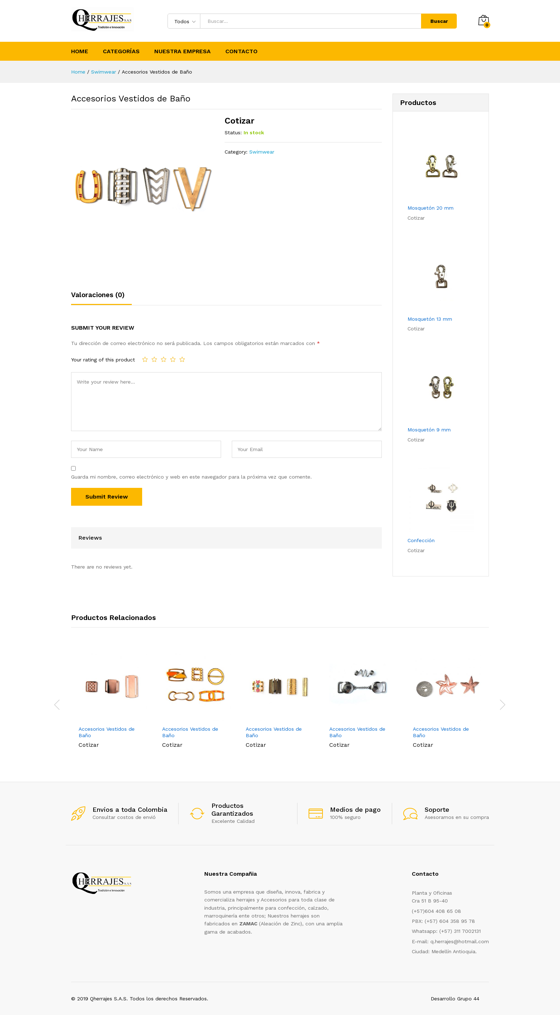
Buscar (439, 21)
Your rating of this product (103, 359)
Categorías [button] (121, 51)
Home (79, 51)
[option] (113, 700)
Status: (233, 132)
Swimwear (261, 152)
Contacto (241, 51)
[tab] (101, 298)
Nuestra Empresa (182, 51)
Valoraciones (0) (98, 294)
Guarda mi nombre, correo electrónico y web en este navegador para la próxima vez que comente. (191, 477)
